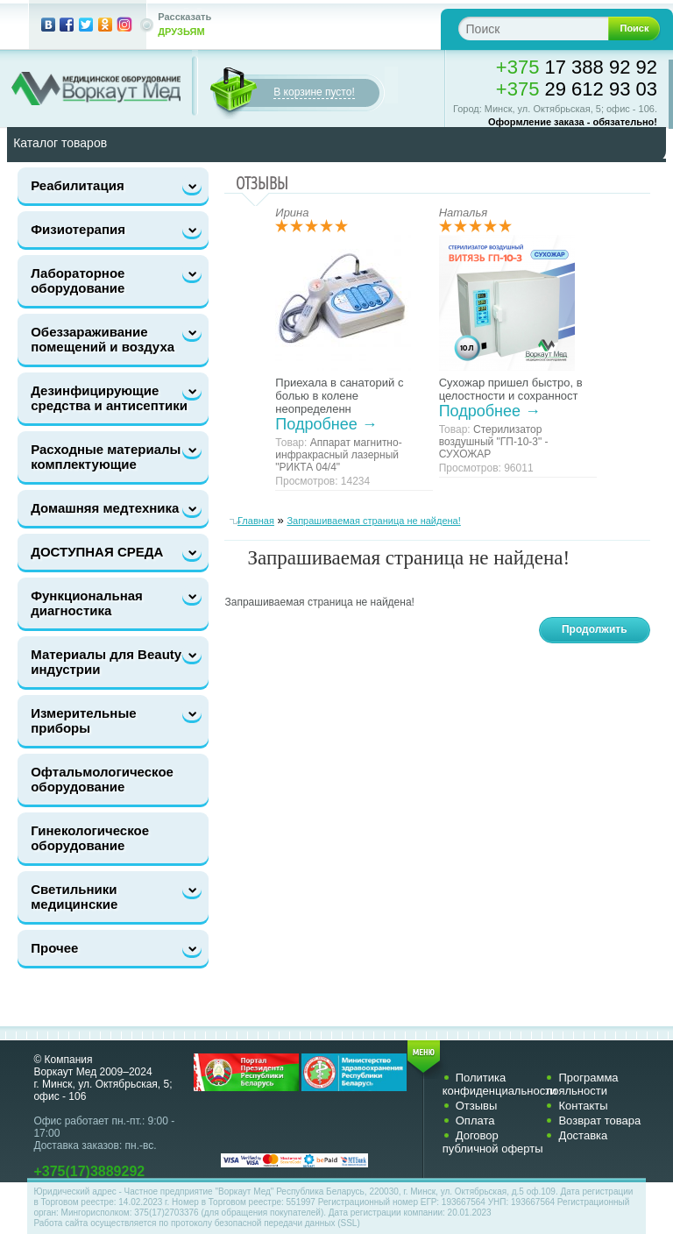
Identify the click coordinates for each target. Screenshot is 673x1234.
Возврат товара (599, 1120)
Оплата (475, 1120)
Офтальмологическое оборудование (102, 779)
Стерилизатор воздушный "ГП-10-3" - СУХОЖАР (494, 441)
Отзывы (477, 1105)
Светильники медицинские (74, 896)
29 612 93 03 (576, 89)
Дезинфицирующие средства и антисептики (109, 398)
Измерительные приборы (83, 720)
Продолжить (594, 629)
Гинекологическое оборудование (90, 838)
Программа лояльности (581, 1084)
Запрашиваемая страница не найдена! (373, 520)
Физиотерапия (78, 229)
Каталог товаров (60, 143)
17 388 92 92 (576, 67)
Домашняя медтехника (105, 507)
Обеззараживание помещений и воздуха (102, 339)
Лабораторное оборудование (77, 280)
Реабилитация (77, 185)
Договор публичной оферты (493, 1142)
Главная (255, 520)
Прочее (54, 947)
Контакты (582, 1105)
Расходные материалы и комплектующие (112, 457)
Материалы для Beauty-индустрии (108, 662)
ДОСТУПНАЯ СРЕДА (97, 551)
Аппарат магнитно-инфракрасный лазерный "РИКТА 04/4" (338, 454)
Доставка (582, 1135)
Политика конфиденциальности (500, 1084)
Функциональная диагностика (87, 603)
